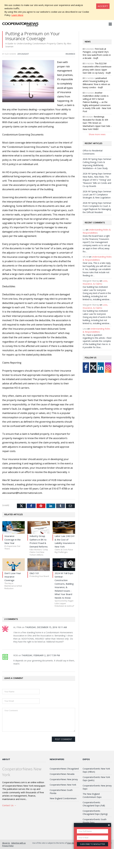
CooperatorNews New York (63, 784)
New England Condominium (63, 798)
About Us (6, 843)
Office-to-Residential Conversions (92, 152)
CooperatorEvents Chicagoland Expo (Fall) (94, 804)
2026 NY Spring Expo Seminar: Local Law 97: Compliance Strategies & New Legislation (97, 194)
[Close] (103, 6)
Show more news (97, 134)
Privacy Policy (8, 845)
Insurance (70, 54)
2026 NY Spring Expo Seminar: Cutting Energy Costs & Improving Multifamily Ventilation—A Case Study (97, 164)
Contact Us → (9, 805)
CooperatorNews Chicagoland (64, 768)
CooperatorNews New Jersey (64, 779)
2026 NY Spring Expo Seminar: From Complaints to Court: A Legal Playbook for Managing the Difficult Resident (97, 207)
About (6, 759)
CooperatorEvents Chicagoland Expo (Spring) (95, 812)
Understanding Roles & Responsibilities (97, 231)
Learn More (17, 15)
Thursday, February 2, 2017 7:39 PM (41, 655)
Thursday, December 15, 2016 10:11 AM (46, 627)
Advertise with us (18, 843)
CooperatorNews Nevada (62, 774)
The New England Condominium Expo (92, 795)
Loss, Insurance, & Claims (95, 282)
